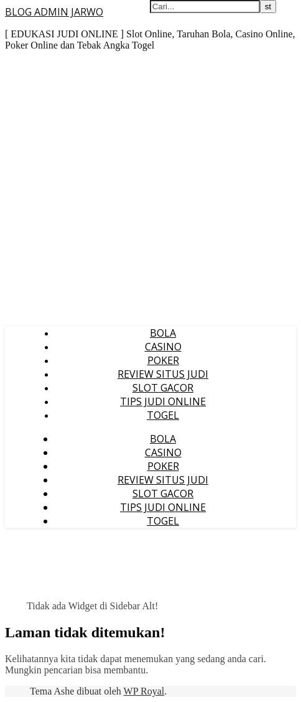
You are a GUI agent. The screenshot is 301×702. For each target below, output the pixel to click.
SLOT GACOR (162, 388)
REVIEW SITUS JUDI (163, 374)
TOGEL (163, 415)
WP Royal (144, 691)
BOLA (163, 333)
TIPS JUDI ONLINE (163, 401)
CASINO (163, 346)
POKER (163, 360)
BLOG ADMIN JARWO (54, 12)
